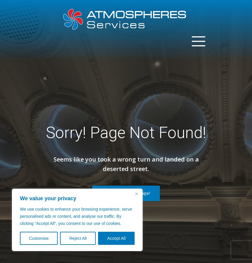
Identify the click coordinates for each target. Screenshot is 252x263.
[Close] (136, 193)
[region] (77, 220)
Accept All (116, 238)
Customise (39, 238)
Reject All (77, 238)
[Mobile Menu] (199, 41)
